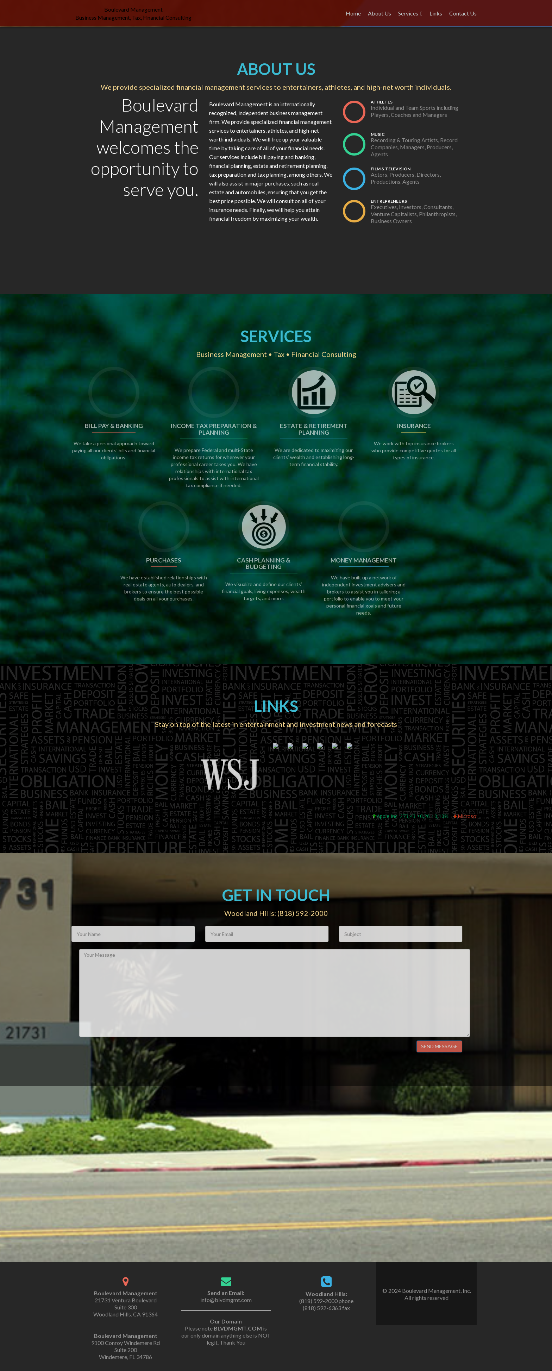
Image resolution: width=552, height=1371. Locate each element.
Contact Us (463, 13)
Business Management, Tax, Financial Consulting (133, 17)
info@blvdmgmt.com (226, 1299)
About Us (379, 13)
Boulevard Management (133, 9)
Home (353, 13)
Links (435, 13)
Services (408, 13)
